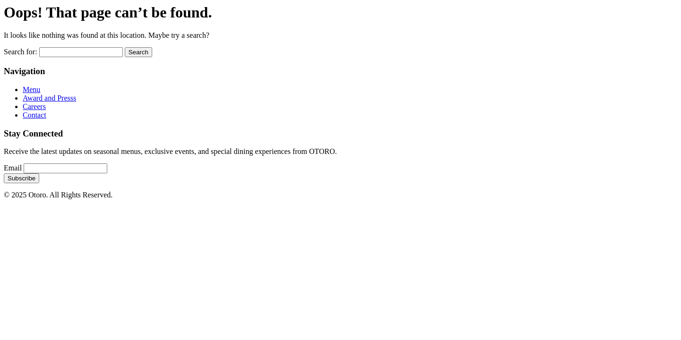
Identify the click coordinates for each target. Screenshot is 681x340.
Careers (34, 106)
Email (13, 168)
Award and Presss (49, 98)
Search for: (20, 52)
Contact (34, 115)
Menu (31, 89)
